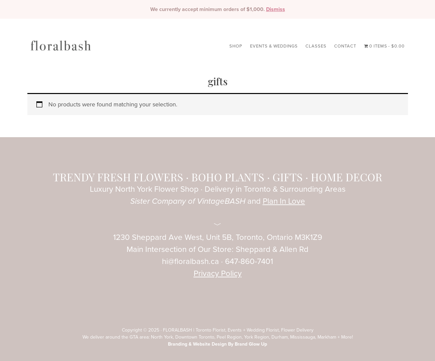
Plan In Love (284, 201)
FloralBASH (60, 49)
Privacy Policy (218, 273)
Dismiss (275, 9)
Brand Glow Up (251, 344)
